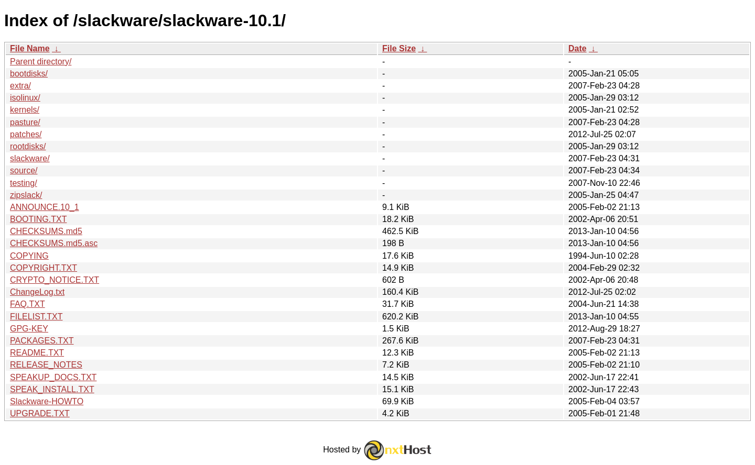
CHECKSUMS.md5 (46, 231)
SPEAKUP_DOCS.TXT (53, 377)
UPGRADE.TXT (40, 413)
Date (577, 48)
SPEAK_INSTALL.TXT (52, 389)
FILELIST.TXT (36, 316)
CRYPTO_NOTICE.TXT (54, 279)
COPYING (29, 255)
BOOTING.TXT (38, 219)
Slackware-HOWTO (46, 401)
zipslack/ (26, 195)
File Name (30, 48)
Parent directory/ (40, 61)
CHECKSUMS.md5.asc (54, 243)
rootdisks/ (28, 146)
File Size (399, 48)
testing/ (23, 183)
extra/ (20, 85)
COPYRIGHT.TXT (43, 267)
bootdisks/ (29, 73)
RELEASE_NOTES (46, 364)
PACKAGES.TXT (42, 340)
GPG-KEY (29, 328)
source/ (23, 170)
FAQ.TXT (27, 304)
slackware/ (30, 158)
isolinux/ (25, 97)
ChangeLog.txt (37, 291)
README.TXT (37, 352)
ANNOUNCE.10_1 (44, 207)
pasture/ (25, 122)
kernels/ (24, 109)
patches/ (25, 134)
